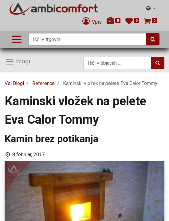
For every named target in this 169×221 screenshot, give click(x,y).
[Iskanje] (152, 39)
